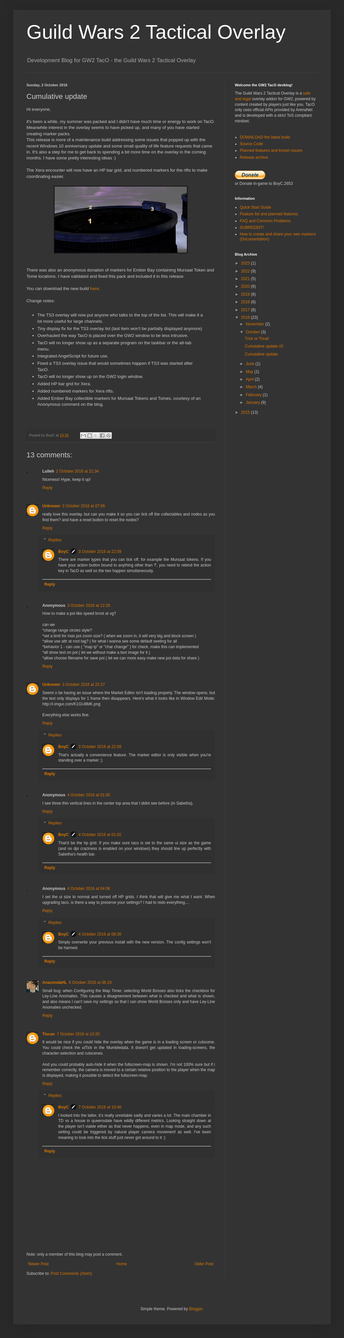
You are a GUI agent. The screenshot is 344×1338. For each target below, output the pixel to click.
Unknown (51, 506)
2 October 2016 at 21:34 (77, 471)
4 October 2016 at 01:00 (88, 795)
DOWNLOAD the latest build (265, 137)
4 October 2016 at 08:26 (99, 934)
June (250, 363)
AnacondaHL (54, 982)
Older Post (203, 1264)
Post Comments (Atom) (71, 1273)
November (255, 324)
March (252, 387)
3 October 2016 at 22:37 (83, 684)
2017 (246, 310)
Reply (47, 487)
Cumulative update (261, 354)
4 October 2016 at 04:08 (88, 888)
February (254, 395)
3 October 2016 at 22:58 (99, 746)
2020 (246, 286)
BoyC (63, 551)
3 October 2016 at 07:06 (83, 506)
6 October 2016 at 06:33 (90, 982)
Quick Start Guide (255, 207)
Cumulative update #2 (264, 346)
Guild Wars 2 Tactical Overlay (156, 32)
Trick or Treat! (257, 338)
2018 (246, 302)
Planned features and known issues (271, 150)
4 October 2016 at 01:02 (99, 834)
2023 (246, 263)
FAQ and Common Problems (265, 221)
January (253, 402)
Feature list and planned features (269, 214)
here (94, 288)
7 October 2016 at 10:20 (78, 1034)
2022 (246, 271)
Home (121, 1264)
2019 (246, 294)
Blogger (195, 1309)
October (253, 332)
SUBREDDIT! (252, 227)
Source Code (251, 144)
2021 (246, 278)
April (250, 379)
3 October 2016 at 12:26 (88, 605)
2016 (246, 317)
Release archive (254, 157)
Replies (55, 540)
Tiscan (48, 1034)
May (250, 371)
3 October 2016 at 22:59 (99, 551)
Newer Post (38, 1264)
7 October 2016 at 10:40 (99, 1107)
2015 (246, 412)
